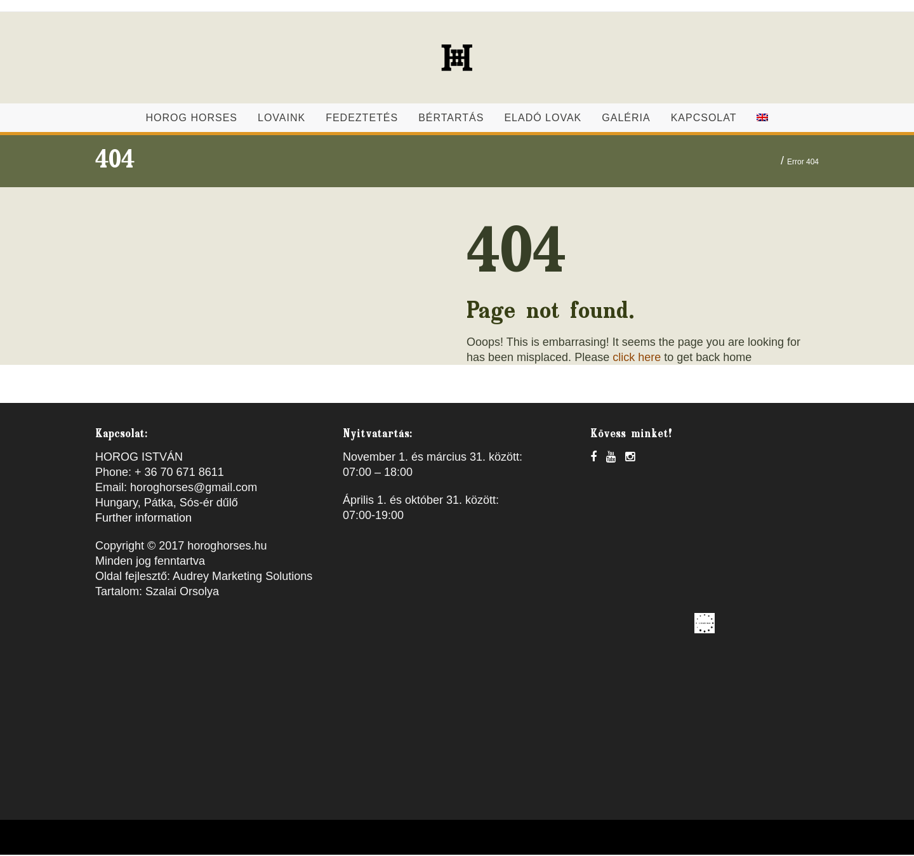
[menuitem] (762, 119)
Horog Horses (191, 119)
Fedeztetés (362, 119)
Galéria (626, 119)
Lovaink (281, 119)
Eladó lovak (542, 119)
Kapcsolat (704, 119)
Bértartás (451, 119)
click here (637, 358)
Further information (143, 519)
